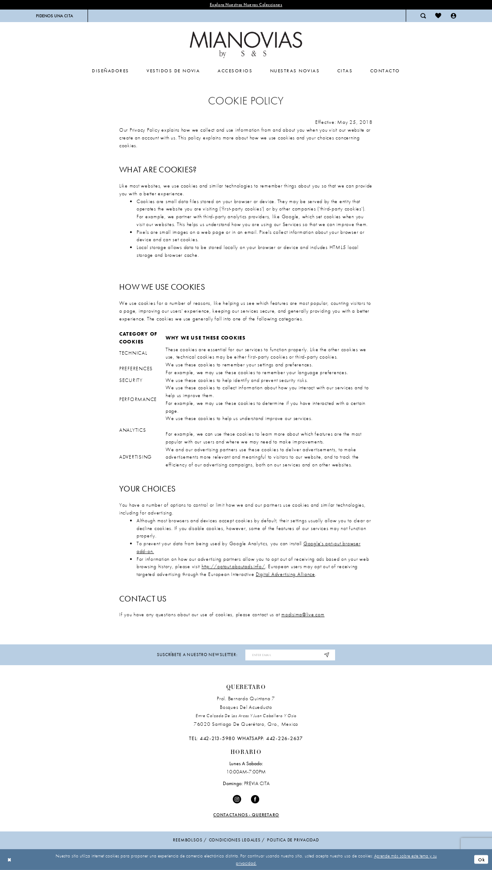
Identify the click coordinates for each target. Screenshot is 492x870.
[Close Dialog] (9, 859)
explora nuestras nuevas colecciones (246, 4)
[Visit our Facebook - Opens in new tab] (255, 799)
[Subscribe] (327, 655)
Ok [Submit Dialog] (481, 860)
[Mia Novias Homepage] (246, 45)
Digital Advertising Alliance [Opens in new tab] (285, 574)
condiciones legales (235, 840)
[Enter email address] (290, 655)
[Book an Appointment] (54, 16)
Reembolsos (187, 840)
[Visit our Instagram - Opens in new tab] (236, 799)
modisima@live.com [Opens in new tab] (303, 614)
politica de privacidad (293, 840)
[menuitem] (54, 16)
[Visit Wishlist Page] (438, 16)
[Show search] (423, 16)
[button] (453, 16)
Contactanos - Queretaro (246, 815)
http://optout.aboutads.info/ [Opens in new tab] (233, 566)
